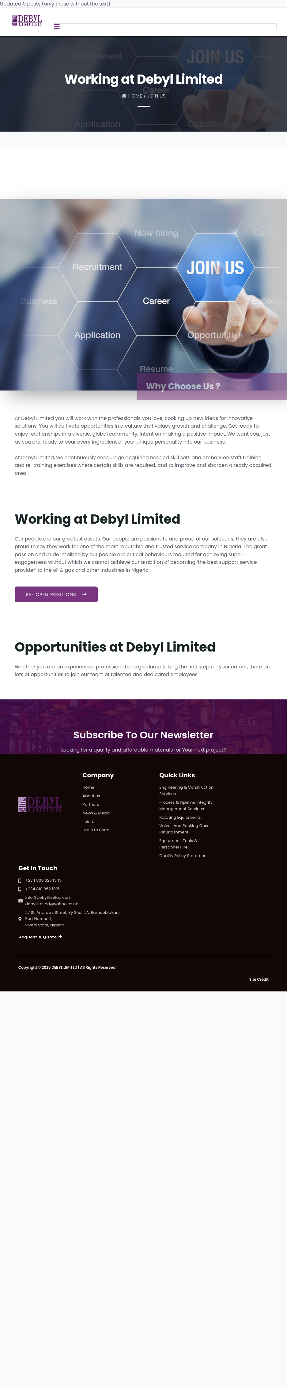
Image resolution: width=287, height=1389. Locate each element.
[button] (56, 594)
